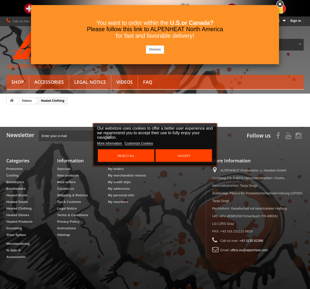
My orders (116, 169)
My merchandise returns (127, 175)
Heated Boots (17, 195)
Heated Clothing (19, 208)
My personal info (121, 195)
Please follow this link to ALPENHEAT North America (155, 29)
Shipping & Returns (72, 195)
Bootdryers (15, 182)
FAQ (147, 82)
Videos (124, 82)
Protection (14, 169)
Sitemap (63, 235)
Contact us (65, 189)
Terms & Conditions (72, 215)
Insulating (14, 228)
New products (68, 175)
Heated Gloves (17, 215)
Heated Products (19, 222)
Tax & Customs (69, 202)
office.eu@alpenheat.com (249, 250)
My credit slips (119, 182)
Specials (64, 169)
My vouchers (118, 202)
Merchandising (18, 244)
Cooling (12, 175)
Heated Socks (17, 202)
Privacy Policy (68, 222)
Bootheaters (16, 189)
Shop (17, 82)
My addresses (119, 189)
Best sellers (66, 182)
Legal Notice (90, 82)
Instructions (66, 228)
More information (110, 143)
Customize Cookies (139, 143)
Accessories (49, 82)
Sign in (295, 21)
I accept (184, 155)
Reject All (126, 155)
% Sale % (13, 250)
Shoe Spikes (16, 235)
